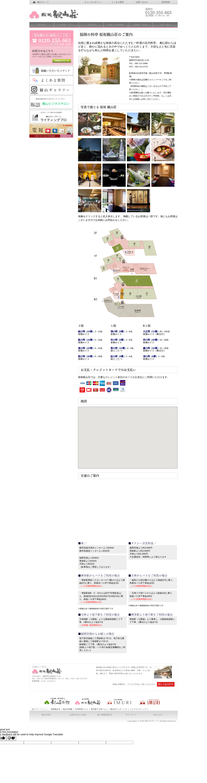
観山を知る (46, 715)
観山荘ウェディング (118, 709)
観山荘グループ (151, 721)
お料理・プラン (66, 25)
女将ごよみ (157, 715)
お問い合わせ (142, 2)
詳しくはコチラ (165, 684)
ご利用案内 (91, 25)
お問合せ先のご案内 (78, 715)
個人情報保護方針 (104, 715)
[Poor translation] (11, 738)
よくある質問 (117, 2)
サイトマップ (130, 715)
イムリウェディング (138, 709)
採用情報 (166, 2)
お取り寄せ (165, 25)
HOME (41, 25)
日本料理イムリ (81, 709)
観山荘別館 (67, 709)
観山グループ (43, 2)
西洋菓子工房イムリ (99, 709)
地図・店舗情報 (115, 25)
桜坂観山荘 (55, 709)
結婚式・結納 (140, 25)
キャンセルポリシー (93, 2)
